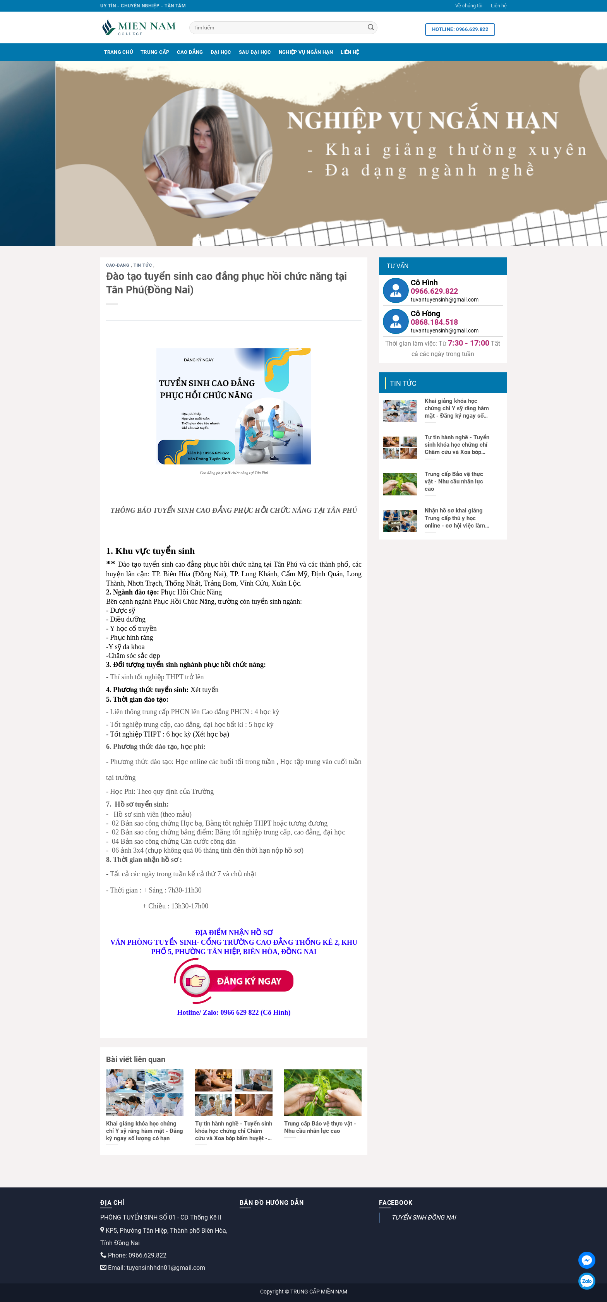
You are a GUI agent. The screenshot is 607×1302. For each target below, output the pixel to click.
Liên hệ (499, 6)
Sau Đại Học (255, 52)
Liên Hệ (350, 52)
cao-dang (118, 265)
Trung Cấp (155, 52)
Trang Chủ (118, 52)
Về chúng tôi (468, 6)
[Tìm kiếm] (283, 27)
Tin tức (143, 265)
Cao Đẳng (190, 52)
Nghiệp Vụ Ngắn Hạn (306, 52)
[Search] (370, 27)
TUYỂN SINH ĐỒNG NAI (423, 1217)
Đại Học (221, 52)
